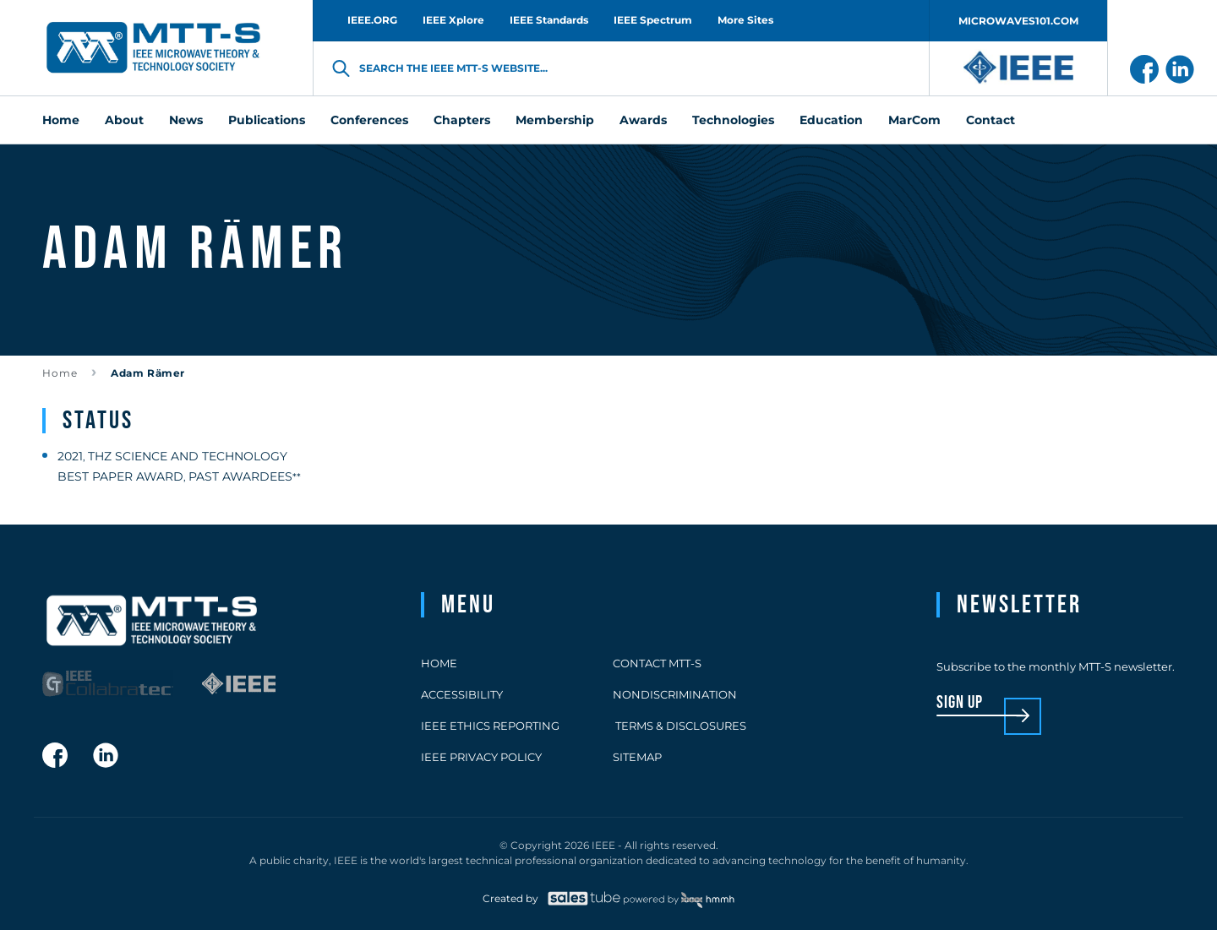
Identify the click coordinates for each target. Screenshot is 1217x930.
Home (60, 373)
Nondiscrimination (675, 694)
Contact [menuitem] (990, 120)
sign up (959, 703)
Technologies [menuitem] (733, 120)
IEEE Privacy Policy (481, 757)
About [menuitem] (124, 120)
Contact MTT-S (657, 663)
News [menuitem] (186, 120)
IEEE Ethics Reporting (490, 725)
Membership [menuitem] (555, 120)
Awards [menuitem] (643, 120)
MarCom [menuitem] (914, 120)
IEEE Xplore (453, 20)
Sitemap (637, 757)
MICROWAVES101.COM (1018, 20)
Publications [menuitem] (266, 120)
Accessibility (462, 694)
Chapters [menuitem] (462, 120)
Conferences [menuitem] (369, 120)
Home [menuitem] (60, 120)
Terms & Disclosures (679, 725)
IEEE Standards (549, 20)
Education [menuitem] (831, 120)
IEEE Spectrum (653, 20)
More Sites (745, 20)
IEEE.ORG (372, 20)
